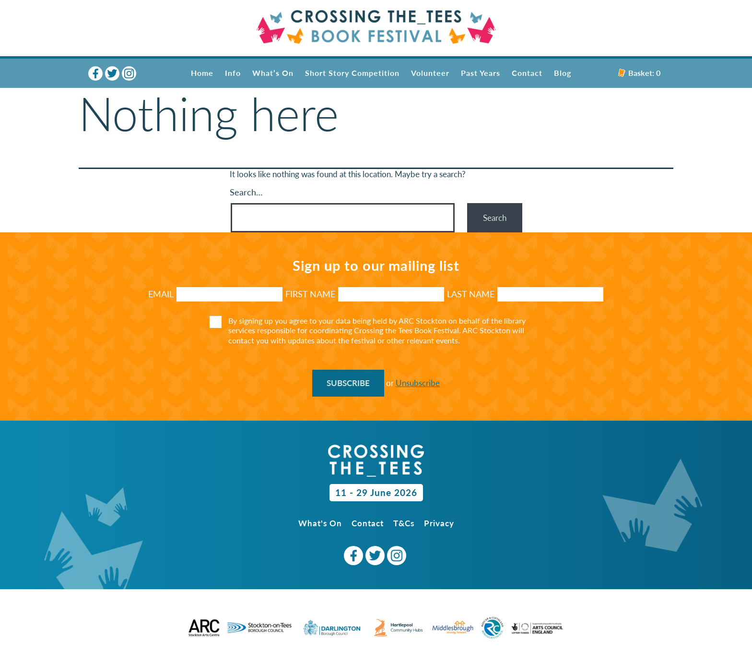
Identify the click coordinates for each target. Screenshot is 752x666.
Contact (527, 72)
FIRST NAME (310, 294)
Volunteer (430, 72)
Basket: (639, 72)
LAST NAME (470, 294)
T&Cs (403, 523)
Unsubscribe (418, 383)
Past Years (480, 72)
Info (233, 72)
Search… (246, 192)
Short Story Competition (352, 72)
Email (161, 294)
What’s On (273, 72)
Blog (562, 72)
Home (202, 72)
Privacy (439, 523)
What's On (320, 523)
